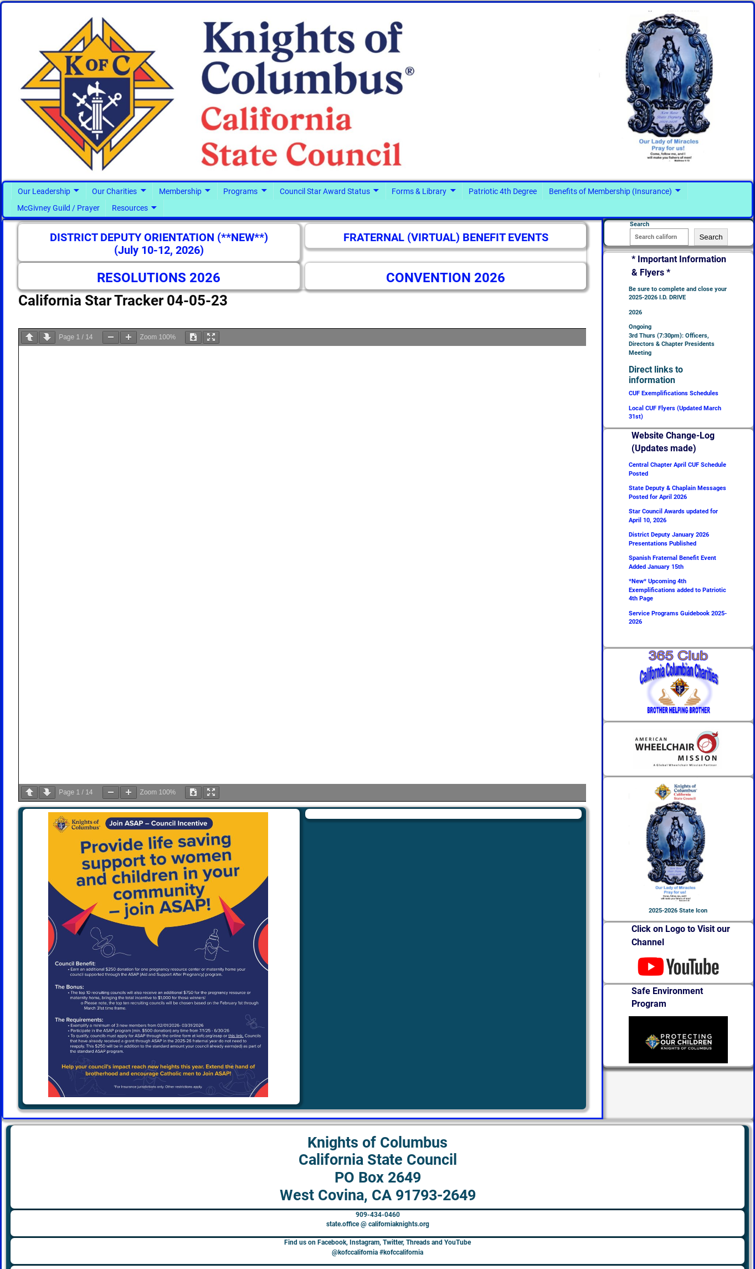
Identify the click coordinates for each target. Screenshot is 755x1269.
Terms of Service (703, 1256)
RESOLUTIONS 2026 (158, 278)
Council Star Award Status (325, 191)
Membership (180, 191)
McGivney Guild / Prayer (58, 207)
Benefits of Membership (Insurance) (610, 191)
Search (710, 237)
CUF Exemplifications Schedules (673, 393)
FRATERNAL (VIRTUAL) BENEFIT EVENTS (445, 237)
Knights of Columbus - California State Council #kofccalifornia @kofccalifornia (165, 1256)
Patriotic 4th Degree (503, 191)
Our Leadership (44, 191)
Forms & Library (419, 191)
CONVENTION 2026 (445, 278)
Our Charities (114, 191)
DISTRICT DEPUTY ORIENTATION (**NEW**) (159, 237)
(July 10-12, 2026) (159, 250)
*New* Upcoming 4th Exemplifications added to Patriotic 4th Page (677, 590)
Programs (240, 191)
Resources (130, 207)
